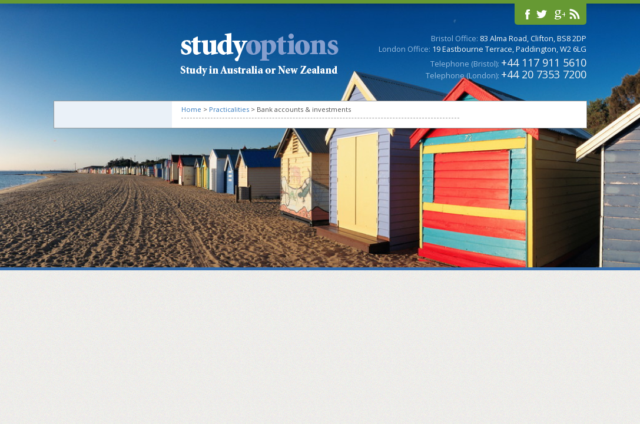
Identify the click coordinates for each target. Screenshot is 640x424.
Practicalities (229, 109)
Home (191, 109)
